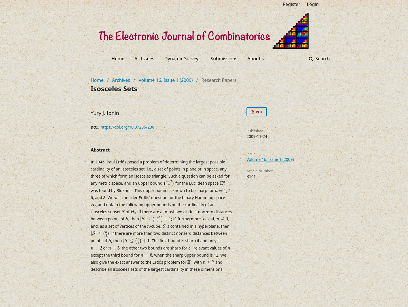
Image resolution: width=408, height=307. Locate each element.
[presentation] (168, 183)
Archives (121, 80)
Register (291, 4)
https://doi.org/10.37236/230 (127, 127)
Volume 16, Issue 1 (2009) (166, 80)
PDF (259, 111)
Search (322, 59)
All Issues (144, 59)
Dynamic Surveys (182, 59)
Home (118, 59)
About (255, 59)
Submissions (224, 59)
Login (313, 4)
